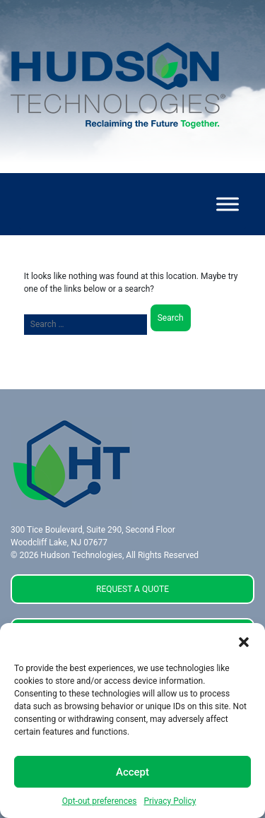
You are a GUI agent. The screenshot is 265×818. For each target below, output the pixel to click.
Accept (132, 772)
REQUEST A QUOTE (132, 589)
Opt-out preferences (99, 801)
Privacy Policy (169, 801)
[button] (244, 641)
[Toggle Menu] (227, 204)
